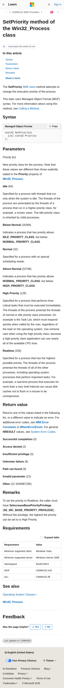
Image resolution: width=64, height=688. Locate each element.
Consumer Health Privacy (16, 678)
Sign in (57, 4)
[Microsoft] (32, 4)
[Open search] (49, 5)
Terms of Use (43, 678)
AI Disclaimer (10, 668)
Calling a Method (29, 108)
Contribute (8, 673)
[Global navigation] (3, 5)
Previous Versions (30, 668)
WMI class (29, 86)
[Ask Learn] (52, 12)
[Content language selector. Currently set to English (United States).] (19, 652)
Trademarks (9, 683)
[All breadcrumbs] (6, 12)
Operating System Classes (19, 594)
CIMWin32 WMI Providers (25, 12)
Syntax (9, 59)
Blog (46, 668)
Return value (12, 68)
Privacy (22, 673)
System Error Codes (43, 431)
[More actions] (58, 12)
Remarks (10, 72)
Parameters (11, 64)
